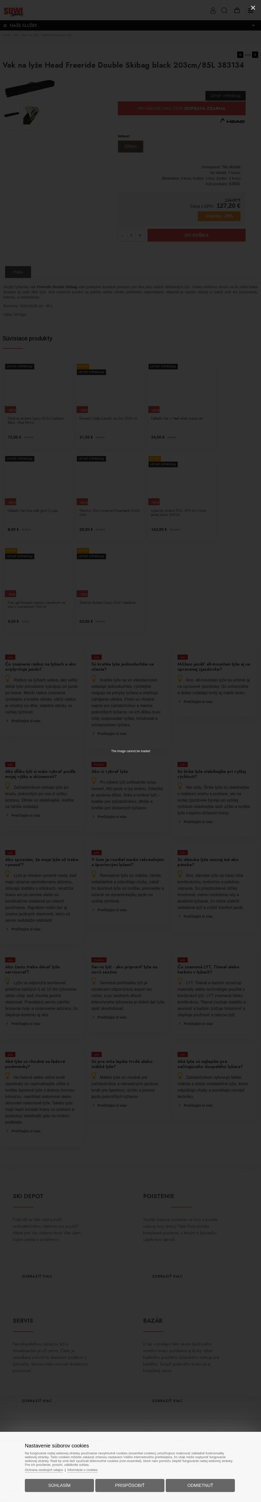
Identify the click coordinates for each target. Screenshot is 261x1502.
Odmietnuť (199, 1485)
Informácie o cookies (84, 1469)
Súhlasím (60, 1485)
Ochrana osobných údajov (45, 1469)
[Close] (253, 7)
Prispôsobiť (129, 1485)
